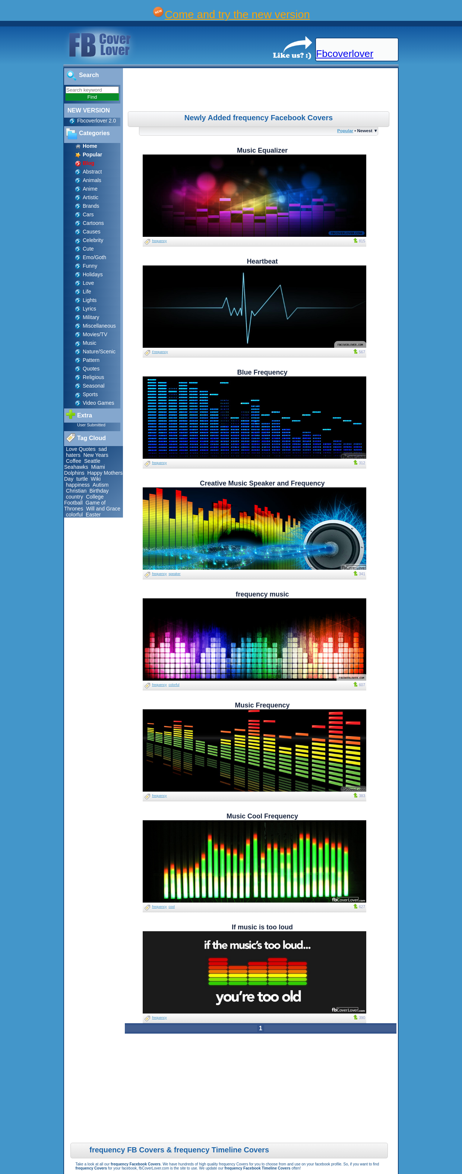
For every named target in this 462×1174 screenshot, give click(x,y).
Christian (76, 491)
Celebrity (93, 240)
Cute (88, 249)
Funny (90, 266)
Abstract (92, 172)
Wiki (96, 479)
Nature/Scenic (99, 351)
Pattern (91, 360)
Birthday (98, 491)
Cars (88, 214)
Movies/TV (95, 334)
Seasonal (93, 386)
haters (73, 455)
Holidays (93, 274)
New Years (95, 455)
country (74, 497)
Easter (93, 515)
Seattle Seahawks (82, 464)
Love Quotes (80, 449)
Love (88, 283)
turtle (82, 479)
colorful (74, 515)
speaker (175, 574)
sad (102, 449)
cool (172, 907)
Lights (89, 300)
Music (89, 343)
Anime (90, 189)
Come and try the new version (237, 14)
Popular (345, 130)
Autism (101, 485)
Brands (91, 206)
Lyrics (89, 309)
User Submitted (91, 425)
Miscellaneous (99, 326)
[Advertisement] (261, 91)
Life (87, 292)
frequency (159, 241)
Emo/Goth (94, 257)
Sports (90, 394)
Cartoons (93, 223)
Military (91, 317)
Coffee (73, 461)
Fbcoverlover (344, 53)
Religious (93, 377)
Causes (91, 232)
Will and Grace (103, 509)
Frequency (160, 352)
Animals (92, 180)
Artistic (90, 197)
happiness (78, 485)
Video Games (98, 403)
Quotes (91, 369)
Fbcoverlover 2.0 (96, 121)
